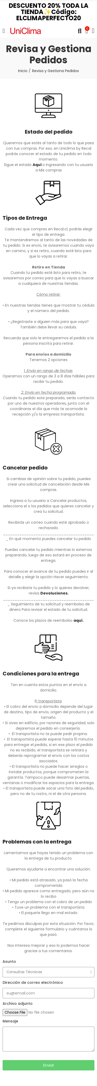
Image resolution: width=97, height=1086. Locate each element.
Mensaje (10, 1021)
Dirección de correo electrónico (33, 982)
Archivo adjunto (18, 1003)
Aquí (37, 164)
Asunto (9, 961)
